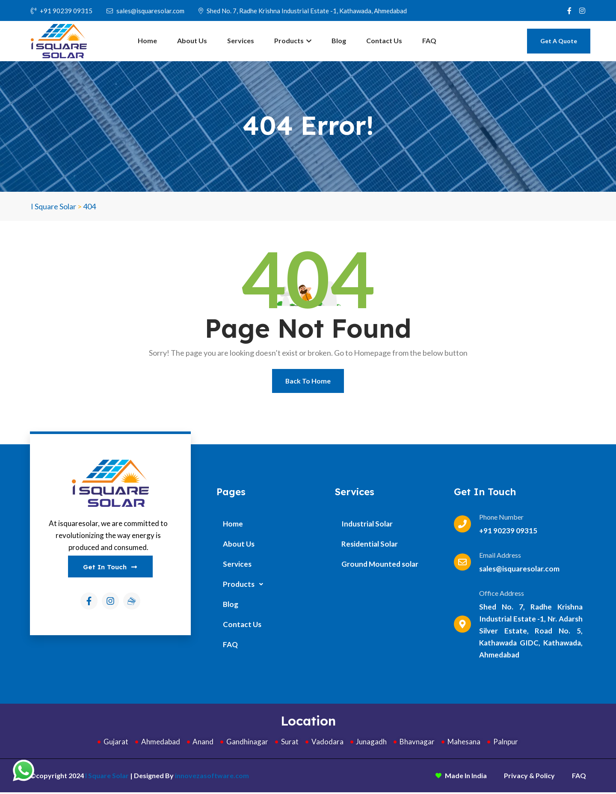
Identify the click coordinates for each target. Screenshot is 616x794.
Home (147, 40)
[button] (271, 586)
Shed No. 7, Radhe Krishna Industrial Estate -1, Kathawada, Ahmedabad (302, 11)
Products (292, 40)
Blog (339, 40)
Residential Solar (369, 545)
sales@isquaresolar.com (145, 11)
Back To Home (308, 382)
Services (240, 40)
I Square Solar (107, 777)
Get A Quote (558, 41)
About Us (192, 40)
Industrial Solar (367, 525)
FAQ (429, 40)
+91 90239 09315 (61, 11)
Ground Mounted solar (379, 565)
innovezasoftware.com (212, 777)
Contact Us (384, 40)
